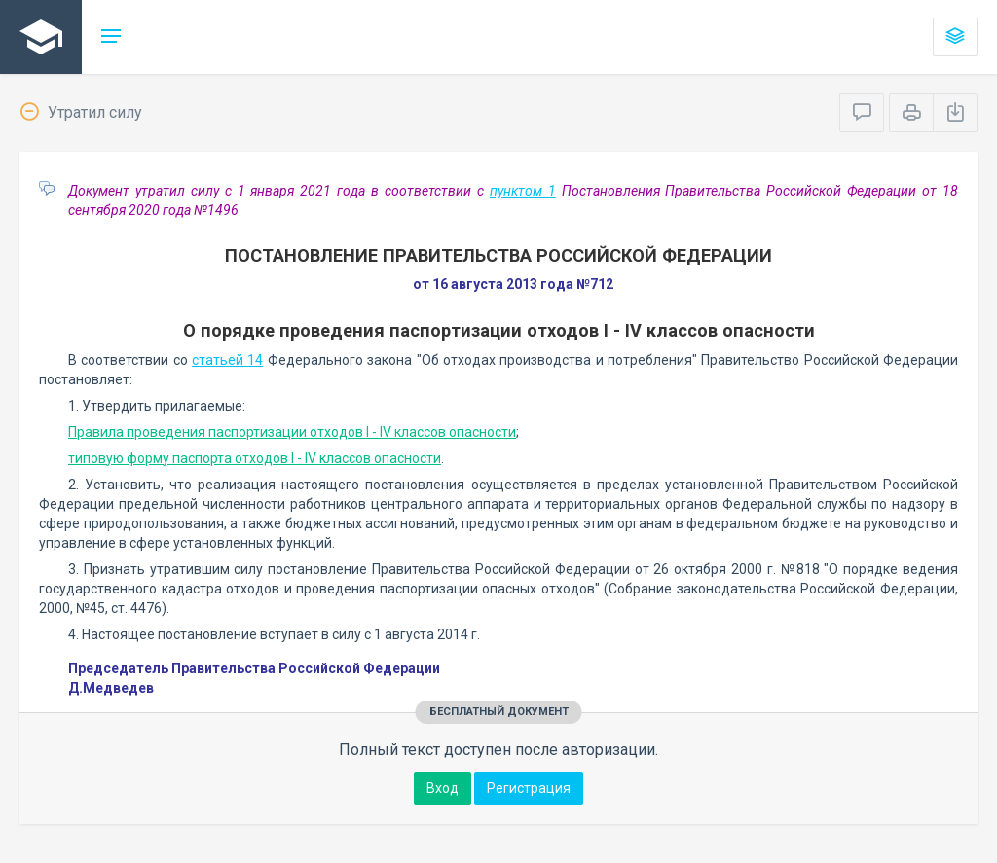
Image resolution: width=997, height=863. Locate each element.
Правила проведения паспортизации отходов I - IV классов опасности (292, 432)
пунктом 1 (523, 190)
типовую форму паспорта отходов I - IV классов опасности (254, 458)
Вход (442, 788)
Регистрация (529, 788)
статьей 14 (227, 360)
